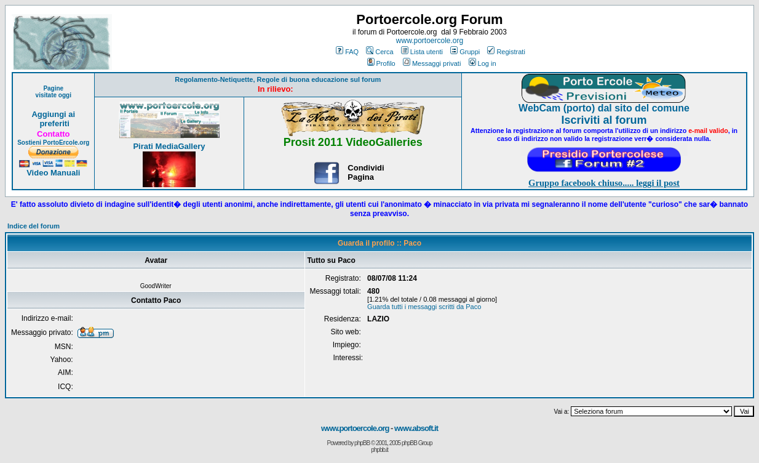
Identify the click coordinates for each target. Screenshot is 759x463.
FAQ (347, 51)
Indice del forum (33, 226)
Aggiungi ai (53, 114)
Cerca (379, 51)
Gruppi (465, 51)
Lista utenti (422, 51)
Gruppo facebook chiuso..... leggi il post (604, 183)
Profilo (381, 63)
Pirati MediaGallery (169, 146)
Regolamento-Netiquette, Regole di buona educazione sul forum (278, 79)
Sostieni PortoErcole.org (53, 142)
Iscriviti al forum (604, 120)
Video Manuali (53, 172)
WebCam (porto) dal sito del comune (604, 108)
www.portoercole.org (429, 40)
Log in (482, 63)
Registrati (506, 51)
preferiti (54, 123)
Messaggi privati (432, 63)
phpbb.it (379, 449)
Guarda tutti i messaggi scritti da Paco (424, 306)
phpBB (362, 443)
